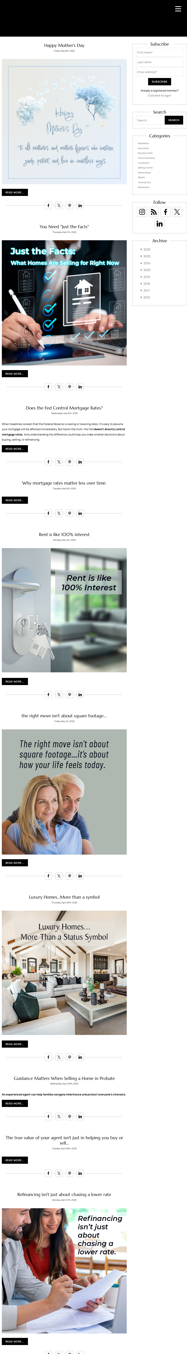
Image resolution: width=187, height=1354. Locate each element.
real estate (143, 148)
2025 (147, 256)
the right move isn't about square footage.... (64, 716)
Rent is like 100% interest (64, 534)
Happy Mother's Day (64, 45)
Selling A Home (145, 167)
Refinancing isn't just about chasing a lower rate (64, 1194)
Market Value (144, 172)
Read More (13, 192)
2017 (147, 290)
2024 (147, 263)
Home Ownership (146, 157)
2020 (147, 270)
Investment (143, 162)
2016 (147, 297)
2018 (147, 284)
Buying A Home (145, 153)
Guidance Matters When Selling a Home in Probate (64, 1078)
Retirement (143, 187)
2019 (147, 277)
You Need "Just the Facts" (64, 226)
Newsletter (143, 143)
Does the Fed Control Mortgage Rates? (64, 408)
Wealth (141, 177)
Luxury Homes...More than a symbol (64, 897)
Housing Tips (144, 182)
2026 (147, 249)
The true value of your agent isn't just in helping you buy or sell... (64, 1140)
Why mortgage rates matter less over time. (64, 483)
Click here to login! (159, 95)
